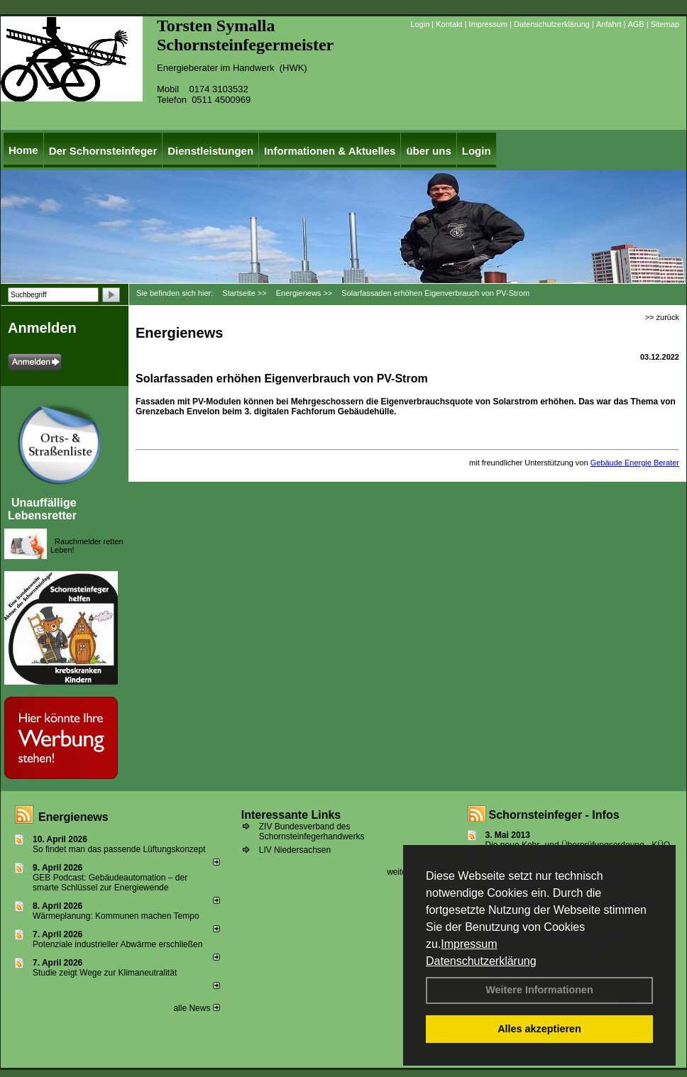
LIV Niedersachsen (295, 850)
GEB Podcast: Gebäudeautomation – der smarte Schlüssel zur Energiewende (110, 883)
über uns (428, 151)
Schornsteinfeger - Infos (554, 815)
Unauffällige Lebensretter (42, 509)
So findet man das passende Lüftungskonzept (119, 849)
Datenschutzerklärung (481, 961)
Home (23, 150)
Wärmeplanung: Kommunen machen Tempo (116, 916)
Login (419, 24)
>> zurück (662, 317)
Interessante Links (291, 815)
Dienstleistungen (210, 151)
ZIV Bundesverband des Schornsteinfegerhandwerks (312, 831)
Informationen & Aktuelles (329, 151)
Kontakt (449, 24)
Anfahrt (608, 24)
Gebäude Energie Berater (634, 462)
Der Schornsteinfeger (103, 151)
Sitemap (665, 24)
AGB (635, 24)
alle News (196, 1008)
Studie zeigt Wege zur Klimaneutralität (105, 973)
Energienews (73, 817)
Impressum (469, 944)
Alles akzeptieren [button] (539, 1028)
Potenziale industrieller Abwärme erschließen (117, 944)
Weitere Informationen (539, 989)
